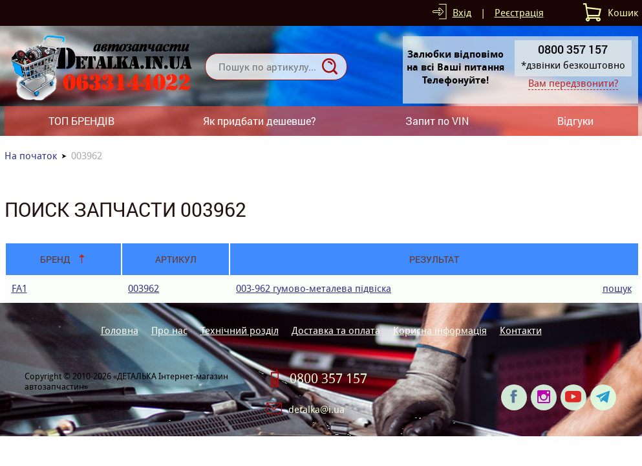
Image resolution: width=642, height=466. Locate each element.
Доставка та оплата (336, 330)
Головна (119, 330)
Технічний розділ (239, 330)
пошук (617, 288)
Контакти (521, 330)
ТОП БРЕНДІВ (81, 121)
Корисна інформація (440, 330)
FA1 (19, 288)
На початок (31, 156)
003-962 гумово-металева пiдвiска (313, 288)
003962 (143, 288)
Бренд (55, 259)
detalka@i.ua (316, 409)
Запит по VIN (437, 121)
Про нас (169, 330)
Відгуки (575, 121)
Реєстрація (519, 12)
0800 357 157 (328, 379)
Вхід (462, 12)
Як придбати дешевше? (259, 121)
